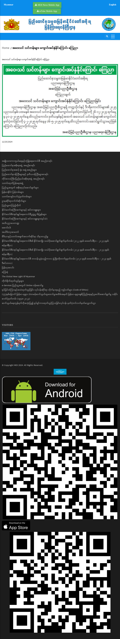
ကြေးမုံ (5, 272)
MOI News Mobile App (48, 5)
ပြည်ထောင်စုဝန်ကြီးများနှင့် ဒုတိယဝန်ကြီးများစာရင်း (25, 174)
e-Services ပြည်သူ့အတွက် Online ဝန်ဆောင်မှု (22, 285)
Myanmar (8, 4)
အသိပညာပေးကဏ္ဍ (10, 223)
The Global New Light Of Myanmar (18, 276)
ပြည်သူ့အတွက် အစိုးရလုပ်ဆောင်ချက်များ (20, 187)
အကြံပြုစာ (60, 371)
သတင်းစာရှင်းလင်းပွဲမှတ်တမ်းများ (17, 196)
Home (5, 48)
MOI (16, 365)
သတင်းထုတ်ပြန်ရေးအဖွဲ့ (13, 183)
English (112, 4)
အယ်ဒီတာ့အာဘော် (10, 232)
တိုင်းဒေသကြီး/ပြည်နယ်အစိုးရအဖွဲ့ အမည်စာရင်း (23, 179)
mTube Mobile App (48, 11)
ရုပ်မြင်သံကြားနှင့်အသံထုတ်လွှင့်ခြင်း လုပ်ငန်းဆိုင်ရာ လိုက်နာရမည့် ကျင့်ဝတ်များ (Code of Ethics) (45, 290)
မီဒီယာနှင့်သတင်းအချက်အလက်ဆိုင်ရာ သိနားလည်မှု (25, 236)
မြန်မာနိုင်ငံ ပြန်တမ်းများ (13, 192)
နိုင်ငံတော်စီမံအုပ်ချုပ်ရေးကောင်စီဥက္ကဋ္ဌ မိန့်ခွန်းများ (24, 214)
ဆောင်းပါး (6, 227)
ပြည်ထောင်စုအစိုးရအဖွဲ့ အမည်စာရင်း (18, 165)
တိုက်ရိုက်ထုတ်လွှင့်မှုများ (13, 281)
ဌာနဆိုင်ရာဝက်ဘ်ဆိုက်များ (14, 201)
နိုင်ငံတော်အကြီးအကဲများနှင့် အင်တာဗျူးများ (21, 210)
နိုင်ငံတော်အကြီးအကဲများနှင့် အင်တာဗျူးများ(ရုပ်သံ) (24, 219)
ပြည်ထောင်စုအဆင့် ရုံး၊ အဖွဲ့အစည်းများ (19, 170)
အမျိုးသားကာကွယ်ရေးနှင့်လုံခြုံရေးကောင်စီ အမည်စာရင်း (27, 161)
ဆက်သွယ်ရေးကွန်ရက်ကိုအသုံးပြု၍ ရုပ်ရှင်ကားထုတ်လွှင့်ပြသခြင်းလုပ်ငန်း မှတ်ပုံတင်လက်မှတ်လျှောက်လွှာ (49, 303)
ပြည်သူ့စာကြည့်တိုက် (11, 205)
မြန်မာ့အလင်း (8, 267)
